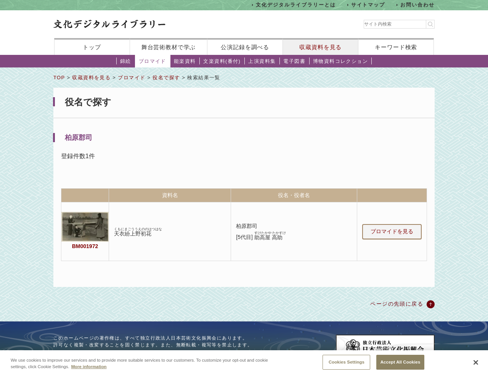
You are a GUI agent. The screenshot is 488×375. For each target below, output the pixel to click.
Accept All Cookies (400, 364)
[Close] (475, 365)
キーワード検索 (396, 47)
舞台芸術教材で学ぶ (168, 47)
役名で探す (166, 77)
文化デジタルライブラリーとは (296, 5)
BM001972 (85, 246)
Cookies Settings (346, 364)
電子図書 (294, 61)
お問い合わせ (417, 5)
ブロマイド (152, 61)
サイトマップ (368, 5)
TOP (59, 77)
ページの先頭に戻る (396, 304)
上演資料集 (262, 61)
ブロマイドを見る (392, 231)
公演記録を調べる (245, 47)
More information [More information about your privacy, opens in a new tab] (89, 369)
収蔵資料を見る (320, 47)
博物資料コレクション (340, 61)
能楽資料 (185, 61)
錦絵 (125, 61)
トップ (92, 47)
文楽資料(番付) (222, 61)
